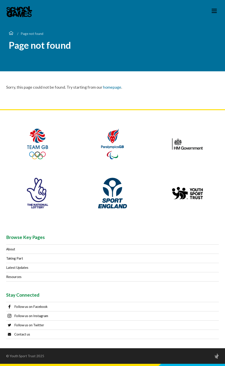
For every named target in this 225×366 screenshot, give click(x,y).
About (10, 249)
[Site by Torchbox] (208, 356)
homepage (112, 87)
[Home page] (11, 34)
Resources (14, 277)
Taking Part (14, 258)
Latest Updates (17, 267)
